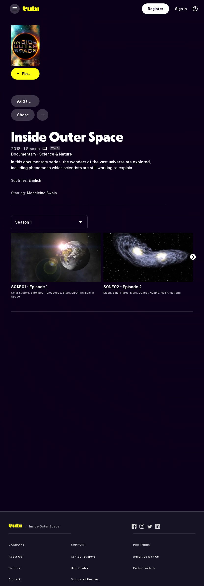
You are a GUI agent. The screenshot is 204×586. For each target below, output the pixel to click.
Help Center (79, 568)
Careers (14, 568)
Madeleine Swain (42, 193)
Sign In (181, 9)
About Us (15, 556)
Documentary (23, 154)
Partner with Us (144, 568)
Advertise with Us (146, 556)
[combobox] (49, 222)
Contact (14, 579)
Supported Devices (85, 579)
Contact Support (83, 556)
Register (155, 9)
